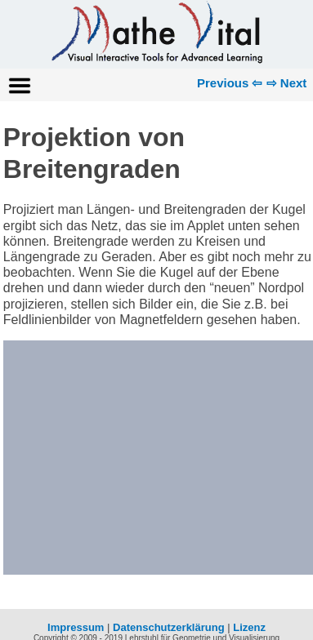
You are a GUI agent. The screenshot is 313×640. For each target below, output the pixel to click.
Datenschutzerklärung (169, 627)
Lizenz (249, 627)
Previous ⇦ (230, 83)
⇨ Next (286, 83)
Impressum (75, 627)
